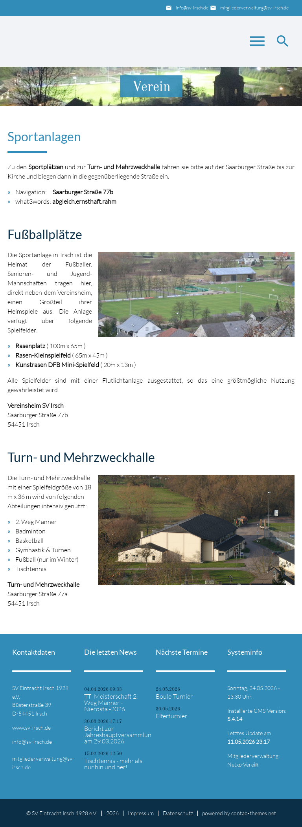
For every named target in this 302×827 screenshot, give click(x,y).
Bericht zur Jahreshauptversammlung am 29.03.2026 (115, 734)
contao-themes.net (253, 813)
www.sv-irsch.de (31, 727)
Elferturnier (171, 716)
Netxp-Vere (242, 764)
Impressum (141, 813)
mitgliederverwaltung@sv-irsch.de (254, 8)
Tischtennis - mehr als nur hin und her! (113, 764)
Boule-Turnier (174, 696)
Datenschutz (178, 813)
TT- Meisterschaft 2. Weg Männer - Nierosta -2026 (111, 702)
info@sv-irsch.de (192, 8)
